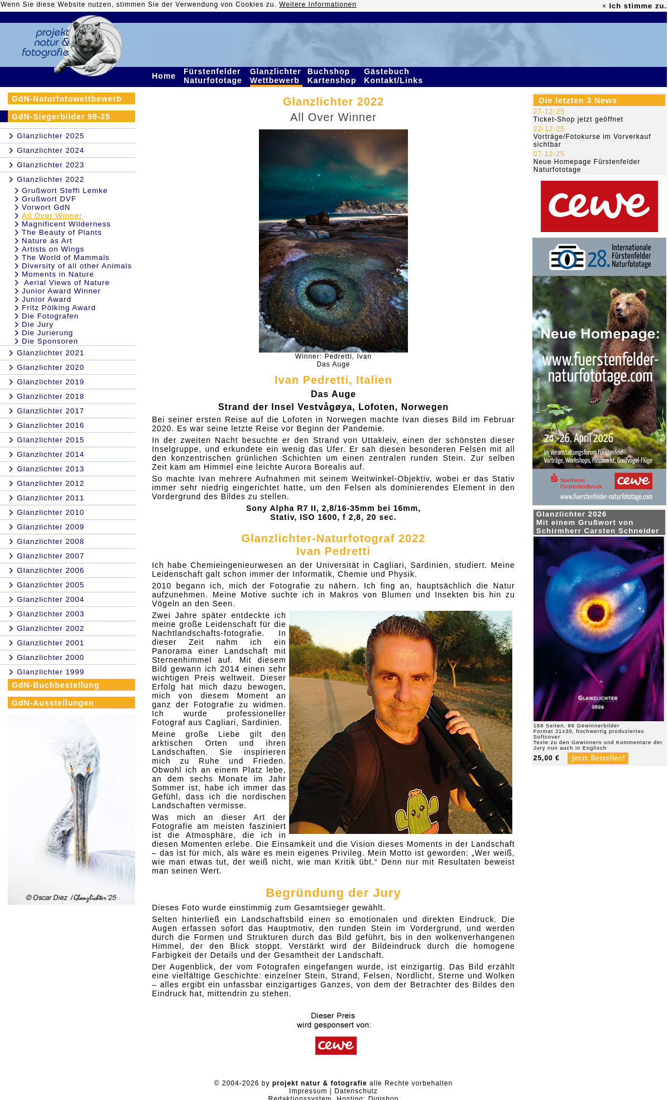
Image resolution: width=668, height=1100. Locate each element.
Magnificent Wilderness (66, 224)
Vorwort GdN (46, 207)
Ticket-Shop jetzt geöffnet (578, 119)
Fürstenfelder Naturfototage (214, 76)
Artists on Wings (53, 249)
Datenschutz (356, 1091)
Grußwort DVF (49, 199)
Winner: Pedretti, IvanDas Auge (333, 360)
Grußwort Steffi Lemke (65, 190)
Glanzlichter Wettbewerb (276, 76)
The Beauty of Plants (62, 232)
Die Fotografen (50, 316)
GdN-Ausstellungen (53, 702)
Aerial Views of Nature (66, 282)
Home (165, 75)
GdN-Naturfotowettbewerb (67, 98)
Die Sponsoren (50, 341)
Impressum (308, 1091)
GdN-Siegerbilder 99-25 (61, 116)
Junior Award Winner (61, 291)
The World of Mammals (66, 257)
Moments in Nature (58, 274)
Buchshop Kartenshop (333, 76)
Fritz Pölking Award (59, 307)
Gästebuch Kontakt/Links (394, 76)
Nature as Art (47, 241)
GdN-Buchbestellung (55, 685)
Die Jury (38, 324)
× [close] (604, 6)
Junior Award (46, 299)
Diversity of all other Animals (77, 266)
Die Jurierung (47, 333)
